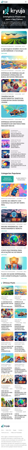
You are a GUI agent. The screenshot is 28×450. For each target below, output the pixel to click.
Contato (20, 430)
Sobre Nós (8, 430)
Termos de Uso (5, 432)
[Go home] (5, 2)
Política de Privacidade (16, 432)
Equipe (14, 430)
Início (2, 430)
